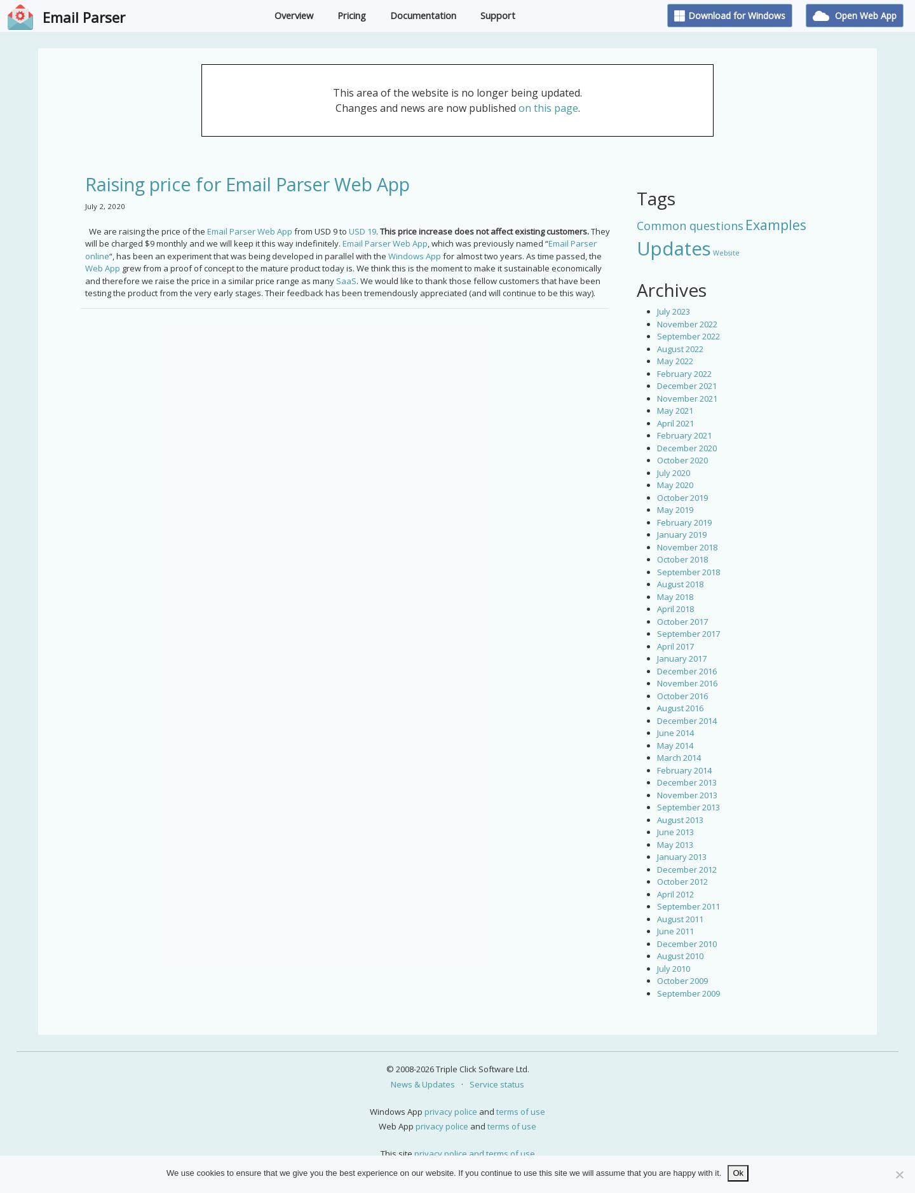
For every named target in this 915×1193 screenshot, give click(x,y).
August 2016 (680, 708)
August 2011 (680, 919)
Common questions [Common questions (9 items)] (690, 225)
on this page (548, 108)
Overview (293, 16)
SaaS (346, 281)
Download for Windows (730, 16)
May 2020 (675, 485)
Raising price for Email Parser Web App (247, 184)
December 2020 (687, 448)
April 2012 (675, 894)
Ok (738, 1173)
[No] (899, 1174)
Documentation (423, 16)
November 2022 (687, 324)
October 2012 (682, 881)
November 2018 (687, 547)
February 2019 (684, 522)
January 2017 (682, 658)
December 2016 (687, 671)
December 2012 (687, 869)
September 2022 (688, 336)
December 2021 (687, 386)
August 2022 (680, 349)
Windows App (414, 256)
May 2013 (675, 844)
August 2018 (680, 584)
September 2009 (688, 993)
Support (497, 16)
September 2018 (688, 572)
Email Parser (84, 17)
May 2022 (675, 361)
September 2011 (688, 906)
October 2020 (682, 460)
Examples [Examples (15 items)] (775, 224)
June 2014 (675, 733)
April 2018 (675, 609)
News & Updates (423, 1084)
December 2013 (687, 782)
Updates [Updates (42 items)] (674, 248)
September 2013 (688, 807)
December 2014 (687, 720)
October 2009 (682, 980)
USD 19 (362, 231)
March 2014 (679, 757)
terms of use (520, 1111)
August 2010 (680, 956)
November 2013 (687, 795)
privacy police (450, 1111)
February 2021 (684, 435)
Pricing (351, 16)
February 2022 (684, 373)
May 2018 (675, 597)
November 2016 (687, 683)
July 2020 (673, 473)
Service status (497, 1084)
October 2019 (682, 497)
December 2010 (687, 944)
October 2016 (682, 696)
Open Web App (855, 16)
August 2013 (680, 820)
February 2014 (684, 770)
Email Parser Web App (249, 231)
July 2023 (673, 311)
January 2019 (682, 534)
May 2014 (675, 745)
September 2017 (688, 633)
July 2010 (673, 968)
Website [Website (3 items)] (726, 253)
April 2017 (675, 646)
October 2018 (682, 559)
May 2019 (675, 509)
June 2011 (675, 931)
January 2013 (682, 856)
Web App (102, 268)
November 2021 (687, 398)
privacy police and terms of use (474, 1153)
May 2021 (675, 410)
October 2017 (682, 621)
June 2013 (675, 832)
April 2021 (675, 423)
